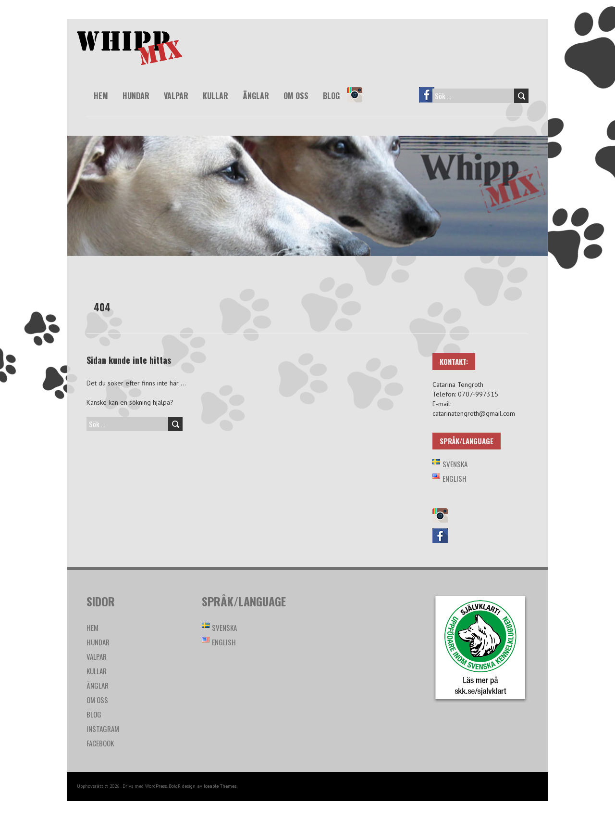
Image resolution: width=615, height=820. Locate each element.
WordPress (156, 786)
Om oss (295, 96)
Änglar (256, 96)
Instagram (359, 101)
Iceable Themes (220, 786)
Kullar (215, 96)
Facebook (431, 101)
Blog (331, 96)
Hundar (136, 96)
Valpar (176, 96)
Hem (101, 96)
